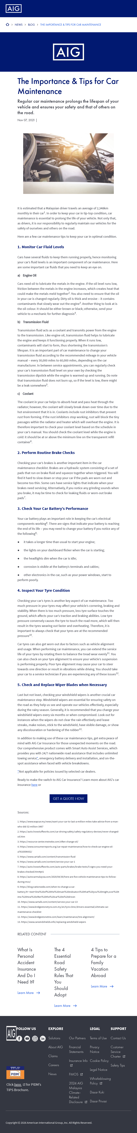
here (34, 785)
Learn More (25, 992)
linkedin (43, 1038)
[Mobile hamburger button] (126, 8)
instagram (35, 1038)
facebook (19, 1038)
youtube (27, 1038)
